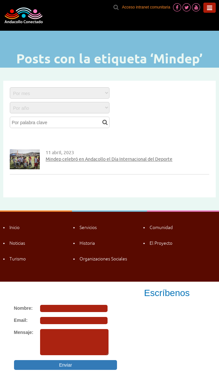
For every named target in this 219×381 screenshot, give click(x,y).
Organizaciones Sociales (103, 258)
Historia (87, 243)
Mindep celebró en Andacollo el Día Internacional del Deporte (109, 159)
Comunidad (161, 227)
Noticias (17, 243)
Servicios (88, 227)
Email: (21, 320)
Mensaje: (24, 332)
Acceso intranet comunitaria (146, 7)
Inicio (14, 227)
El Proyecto (161, 243)
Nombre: (23, 308)
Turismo (17, 258)
